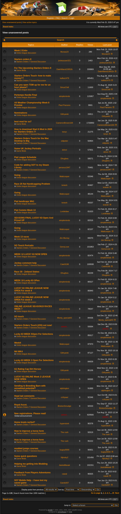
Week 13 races (21, 236)
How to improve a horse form (29, 431)
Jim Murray (64, 238)
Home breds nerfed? (24, 422)
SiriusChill (64, 87)
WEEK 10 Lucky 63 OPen (27, 280)
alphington (64, 388)
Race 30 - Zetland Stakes (26, 271)
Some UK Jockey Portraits (27, 148)
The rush (64, 432)
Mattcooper (64, 176)
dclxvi (64, 150)
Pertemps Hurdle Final (25, 95)
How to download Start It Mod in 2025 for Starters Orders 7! (33, 130)
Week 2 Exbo (20, 50)
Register (50, 18)
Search (64, 18)
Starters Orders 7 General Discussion (31, 62)
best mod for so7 (23, 121)
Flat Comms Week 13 (25, 210)
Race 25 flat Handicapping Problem (32, 184)
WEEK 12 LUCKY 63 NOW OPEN (30, 254)
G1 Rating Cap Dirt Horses (27, 369)
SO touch (19, 316)
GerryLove (64, 247)
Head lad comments (24, 396)
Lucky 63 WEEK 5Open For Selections (33, 334)
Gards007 (64, 483)
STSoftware (62, 512)
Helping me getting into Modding (31, 464)
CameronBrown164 (64, 123)
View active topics (30, 22)
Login (71, 18)
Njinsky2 (64, 457)
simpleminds (64, 96)
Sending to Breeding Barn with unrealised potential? (29, 387)
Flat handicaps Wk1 (24, 201)
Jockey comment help (25, 263)
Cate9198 (64, 264)
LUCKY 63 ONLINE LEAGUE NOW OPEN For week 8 (31, 298)
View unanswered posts (11, 22)
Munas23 (64, 52)
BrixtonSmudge (64, 406)
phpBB (50, 510)
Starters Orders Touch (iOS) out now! (33, 325)
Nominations (20, 113)
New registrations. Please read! (30, 413)
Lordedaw (64, 211)
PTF (70, 512)
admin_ (64, 326)
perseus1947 (64, 167)
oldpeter (64, 141)
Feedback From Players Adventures (32, 472)
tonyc (64, 132)
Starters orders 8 (22, 59)
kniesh (64, 185)
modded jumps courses (26, 448)
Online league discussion (26, 53)
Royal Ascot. (20, 404)
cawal (64, 474)
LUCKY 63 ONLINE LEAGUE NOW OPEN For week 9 (31, 289)
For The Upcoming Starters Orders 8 (32, 68)
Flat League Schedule (25, 157)
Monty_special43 (64, 318)
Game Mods (21, 70)
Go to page (95, 493)
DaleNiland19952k (64, 69)
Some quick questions (25, 456)
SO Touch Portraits (24, 245)
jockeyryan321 (64, 60)
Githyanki (64, 114)
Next (117, 493)
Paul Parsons (64, 105)
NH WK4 (18, 351)
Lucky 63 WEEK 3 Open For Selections (34, 360)
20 (113, 493)
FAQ (58, 18)
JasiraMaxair (64, 465)
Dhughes (64, 158)
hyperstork (64, 423)
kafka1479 (64, 78)
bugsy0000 (64, 450)
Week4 (17, 343)
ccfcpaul (64, 397)
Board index (8, 27)
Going (17, 175)
